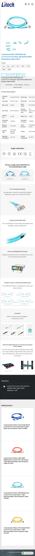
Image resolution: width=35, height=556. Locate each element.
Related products (17, 87)
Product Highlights (18, 84)
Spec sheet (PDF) (10, 75)
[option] (17, 23)
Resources (27, 84)
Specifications (9, 84)
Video (22, 75)
